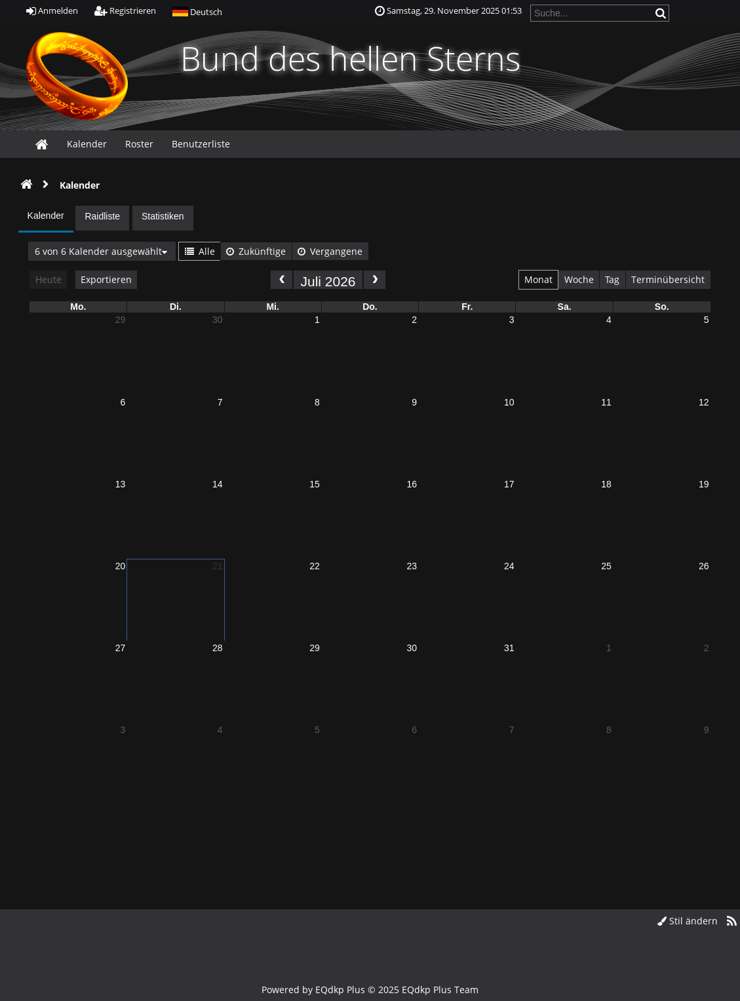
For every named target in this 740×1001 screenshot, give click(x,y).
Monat (538, 279)
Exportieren (106, 279)
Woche (579, 279)
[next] (374, 279)
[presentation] (45, 217)
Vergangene (330, 251)
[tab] (45, 219)
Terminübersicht (668, 279)
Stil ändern (687, 921)
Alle (200, 251)
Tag (612, 279)
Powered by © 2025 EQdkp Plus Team (370, 989)
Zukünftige (256, 251)
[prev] (281, 279)
